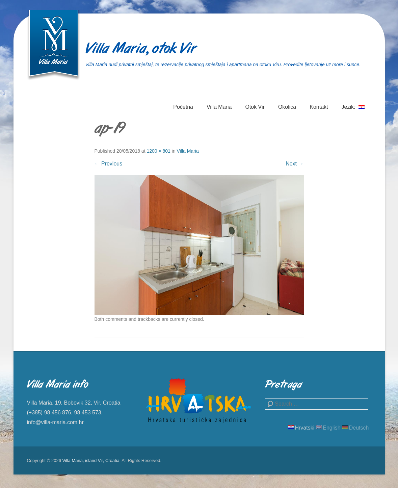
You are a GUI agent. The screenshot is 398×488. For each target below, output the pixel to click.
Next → (294, 163)
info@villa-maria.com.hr (55, 422)
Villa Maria (219, 107)
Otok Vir (255, 107)
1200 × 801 (158, 151)
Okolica (287, 107)
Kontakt (319, 107)
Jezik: (353, 111)
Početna (183, 107)
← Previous (109, 163)
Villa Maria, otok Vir (140, 49)
